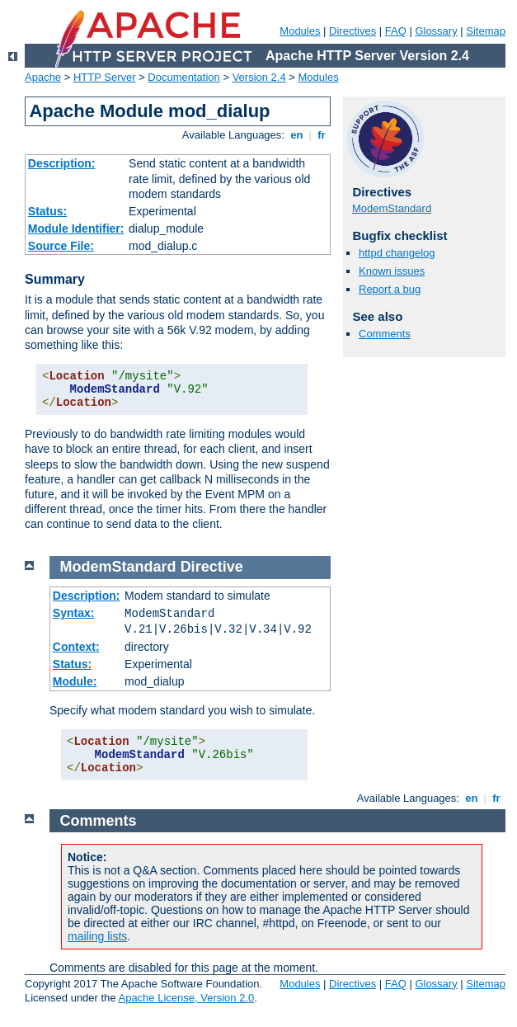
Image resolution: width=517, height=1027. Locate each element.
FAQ (396, 31)
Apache (43, 77)
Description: (62, 163)
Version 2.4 (259, 77)
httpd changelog (397, 253)
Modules (300, 31)
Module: (75, 681)
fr (322, 135)
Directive (212, 566)
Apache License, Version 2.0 (186, 998)
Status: (47, 211)
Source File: (61, 245)
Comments (385, 333)
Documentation (183, 77)
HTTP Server (104, 77)
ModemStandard (391, 208)
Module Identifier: (76, 228)
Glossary (436, 31)
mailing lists (97, 936)
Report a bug (390, 289)
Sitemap (485, 31)
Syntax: (74, 612)
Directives (352, 31)
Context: (76, 646)
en (297, 135)
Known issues (392, 271)
